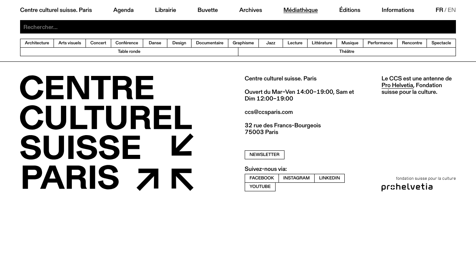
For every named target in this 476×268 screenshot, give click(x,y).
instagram (296, 178)
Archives (250, 10)
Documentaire (209, 43)
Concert (98, 43)
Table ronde (129, 51)
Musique (349, 43)
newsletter (265, 154)
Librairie (165, 10)
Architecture (37, 43)
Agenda (123, 10)
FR (439, 10)
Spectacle (441, 43)
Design (179, 43)
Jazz (270, 43)
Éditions (349, 10)
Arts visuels (69, 43)
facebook (262, 178)
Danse (155, 43)
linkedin (329, 178)
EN (452, 10)
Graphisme (243, 43)
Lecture (294, 43)
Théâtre (347, 51)
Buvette (207, 10)
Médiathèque (300, 10)
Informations (398, 10)
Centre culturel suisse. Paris (56, 10)
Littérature (322, 43)
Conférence (127, 43)
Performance (380, 43)
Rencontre (412, 43)
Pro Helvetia (397, 85)
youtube (260, 187)
